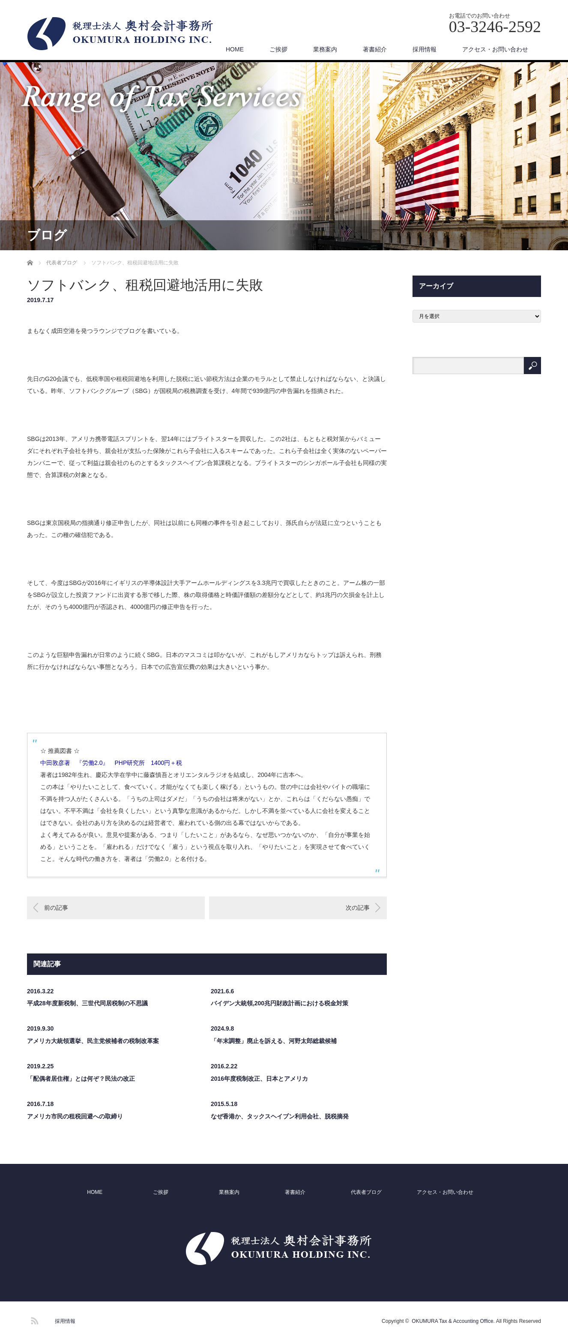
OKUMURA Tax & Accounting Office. (453, 1321)
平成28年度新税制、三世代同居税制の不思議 (87, 1003)
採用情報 (424, 49)
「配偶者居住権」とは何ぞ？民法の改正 (81, 1078)
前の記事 (56, 907)
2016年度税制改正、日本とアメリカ (259, 1078)
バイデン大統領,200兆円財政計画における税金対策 (279, 1003)
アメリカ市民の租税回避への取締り (75, 1116)
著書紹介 (375, 49)
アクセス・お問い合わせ (495, 49)
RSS (33, 1319)
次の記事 (358, 907)
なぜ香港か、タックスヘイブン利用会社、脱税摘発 (280, 1116)
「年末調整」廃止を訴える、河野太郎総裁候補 (274, 1040)
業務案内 (325, 49)
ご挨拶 (278, 49)
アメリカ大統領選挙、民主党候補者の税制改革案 (93, 1040)
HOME (235, 49)
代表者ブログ (366, 1192)
